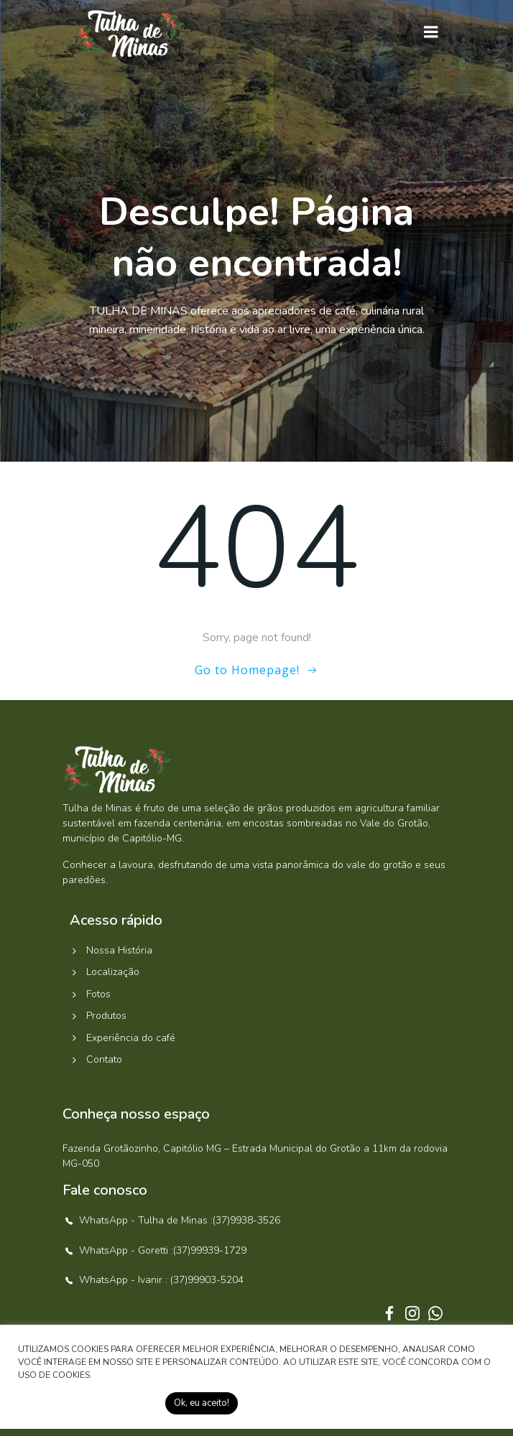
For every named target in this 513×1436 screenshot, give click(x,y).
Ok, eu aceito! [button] (201, 1403)
